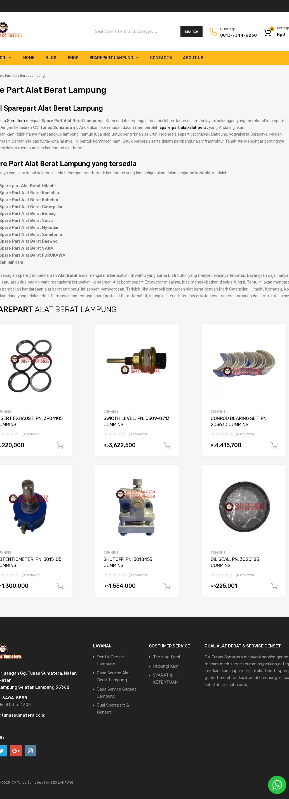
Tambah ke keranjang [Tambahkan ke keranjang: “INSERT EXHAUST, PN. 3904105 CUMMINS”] (60, 445)
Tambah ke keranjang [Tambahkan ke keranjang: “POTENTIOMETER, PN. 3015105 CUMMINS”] (60, 586)
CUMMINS (111, 412)
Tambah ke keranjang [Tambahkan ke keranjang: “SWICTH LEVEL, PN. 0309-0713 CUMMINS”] (167, 445)
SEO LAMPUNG (62, 782)
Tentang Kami (166, 656)
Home (28, 57)
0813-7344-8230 (234, 35)
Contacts (161, 57)
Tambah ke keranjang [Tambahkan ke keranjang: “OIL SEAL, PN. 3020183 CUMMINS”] (274, 586)
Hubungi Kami (166, 666)
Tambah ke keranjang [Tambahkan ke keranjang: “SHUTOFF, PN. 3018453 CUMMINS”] (167, 586)
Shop (73, 57)
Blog (51, 57)
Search (191, 32)
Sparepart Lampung (114, 57)
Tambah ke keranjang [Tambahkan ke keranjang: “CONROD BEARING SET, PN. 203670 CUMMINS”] (274, 445)
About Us (193, 57)
